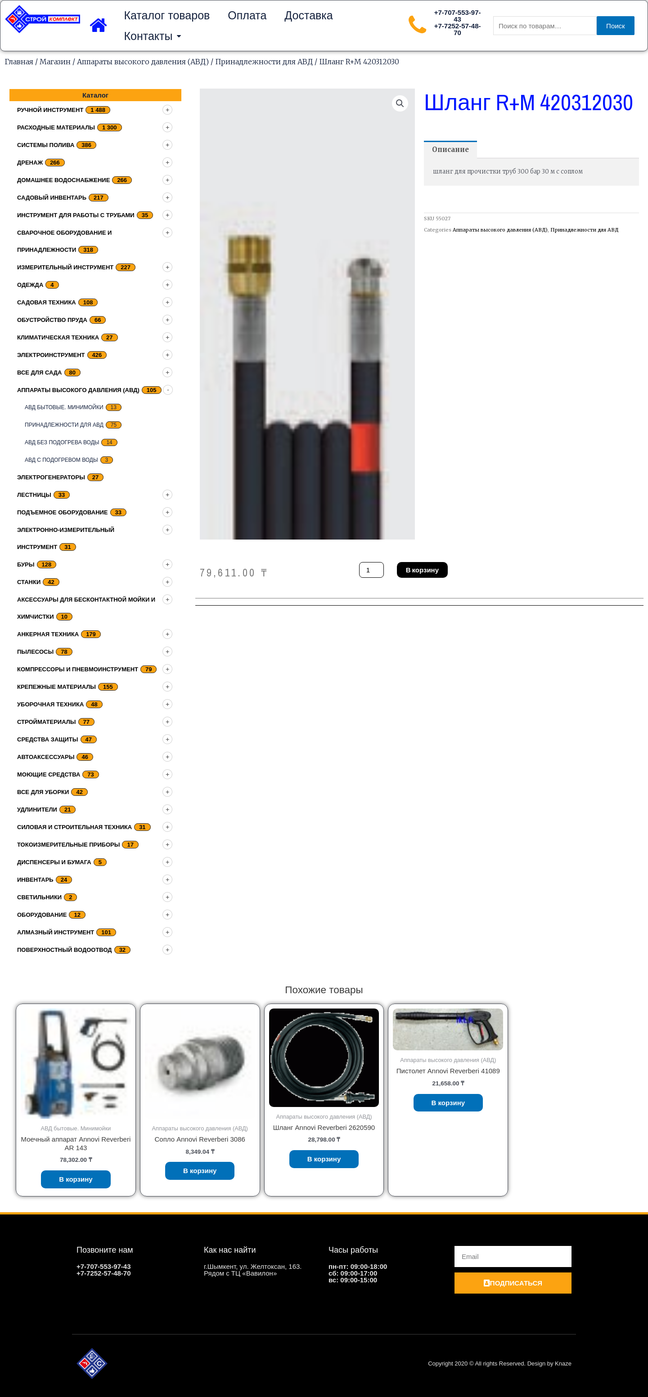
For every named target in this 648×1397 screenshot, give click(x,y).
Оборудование (42, 914)
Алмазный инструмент (55, 932)
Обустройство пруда (52, 320)
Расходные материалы (56, 127)
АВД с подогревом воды (61, 460)
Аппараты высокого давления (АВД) (143, 61)
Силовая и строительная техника (74, 827)
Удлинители (37, 809)
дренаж (30, 162)
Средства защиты (47, 739)
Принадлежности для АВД (264, 61)
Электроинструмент (51, 355)
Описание (450, 149)
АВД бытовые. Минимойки (64, 407)
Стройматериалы (46, 722)
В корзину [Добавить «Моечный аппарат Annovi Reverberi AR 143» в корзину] (76, 1179)
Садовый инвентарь (51, 197)
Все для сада (39, 372)
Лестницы (34, 494)
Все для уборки (43, 792)
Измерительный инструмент (65, 267)
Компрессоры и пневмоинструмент (77, 669)
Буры (26, 564)
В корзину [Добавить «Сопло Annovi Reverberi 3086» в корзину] (200, 1170)
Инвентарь (35, 879)
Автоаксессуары (45, 757)
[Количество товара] (371, 570)
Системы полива (45, 145)
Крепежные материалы (56, 686)
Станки (28, 582)
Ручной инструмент (50, 110)
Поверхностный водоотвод (64, 949)
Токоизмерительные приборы (68, 844)
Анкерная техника (48, 634)
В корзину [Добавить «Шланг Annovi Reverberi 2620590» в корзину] (324, 1159)
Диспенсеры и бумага (54, 862)
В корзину (422, 570)
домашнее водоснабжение (63, 180)
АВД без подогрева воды (62, 442)
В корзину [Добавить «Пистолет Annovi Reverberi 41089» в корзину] (448, 1103)
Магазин (55, 61)
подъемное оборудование (62, 512)
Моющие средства (48, 774)
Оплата (247, 15)
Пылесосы (35, 651)
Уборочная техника (50, 704)
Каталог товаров (167, 15)
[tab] (450, 149)
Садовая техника (46, 302)
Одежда (30, 284)
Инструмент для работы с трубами (76, 215)
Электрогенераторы (51, 477)
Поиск (615, 26)
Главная (18, 61)
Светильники (39, 897)
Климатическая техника (58, 337)
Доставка (308, 15)
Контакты (152, 36)
